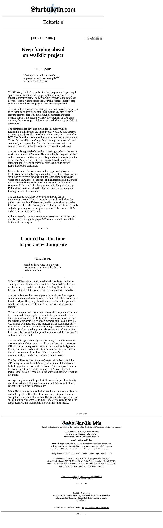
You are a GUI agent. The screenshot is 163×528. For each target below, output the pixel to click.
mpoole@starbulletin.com (101, 453)
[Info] (89, 498)
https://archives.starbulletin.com (95, 507)
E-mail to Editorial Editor (81, 479)
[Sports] (82, 495)
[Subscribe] (82, 498)
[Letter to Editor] (100, 498)
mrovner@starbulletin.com (100, 446)
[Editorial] (90, 495)
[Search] (72, 498)
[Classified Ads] (62, 498)
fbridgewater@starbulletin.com (98, 443)
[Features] (73, 495)
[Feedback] (81, 500)
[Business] (64, 495)
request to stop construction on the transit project (41, 102)
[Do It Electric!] (103, 495)
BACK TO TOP (81, 483)
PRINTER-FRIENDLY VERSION (91, 477)
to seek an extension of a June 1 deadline (44, 298)
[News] (56, 495)
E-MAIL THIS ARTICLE (69, 477)
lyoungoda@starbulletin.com (101, 449)
